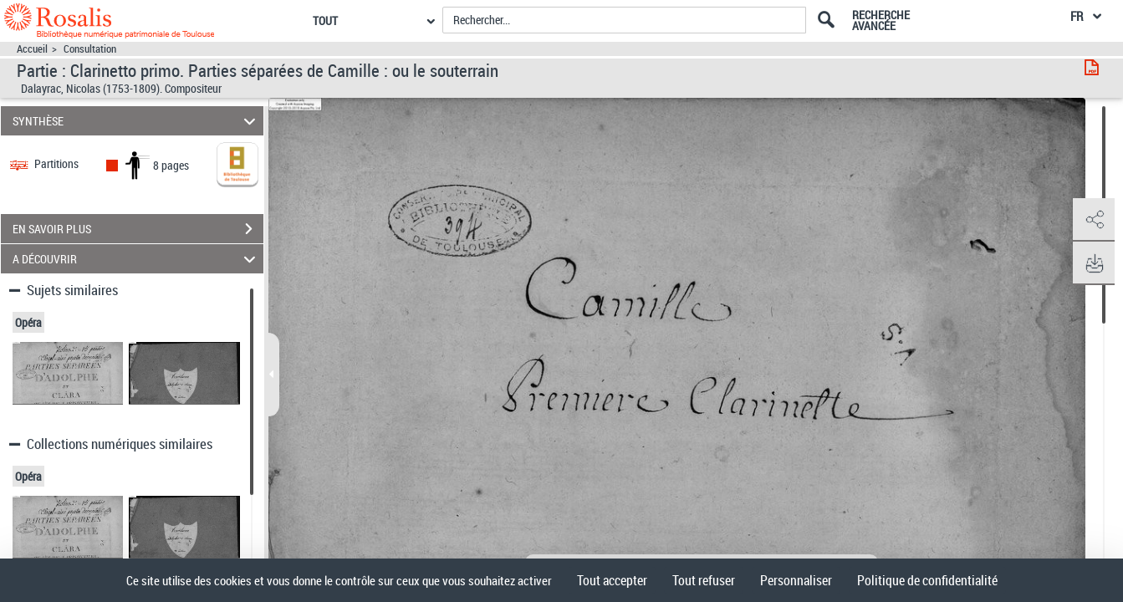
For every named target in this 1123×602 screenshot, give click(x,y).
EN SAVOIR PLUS (138, 229)
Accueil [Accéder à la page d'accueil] (32, 49)
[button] (1094, 220)
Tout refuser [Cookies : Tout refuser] (703, 580)
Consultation (90, 49)
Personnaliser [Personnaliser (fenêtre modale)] (796, 580)
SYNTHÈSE (136, 120)
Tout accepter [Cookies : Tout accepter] (612, 580)
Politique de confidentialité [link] (927, 580)
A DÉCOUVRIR (136, 258)
